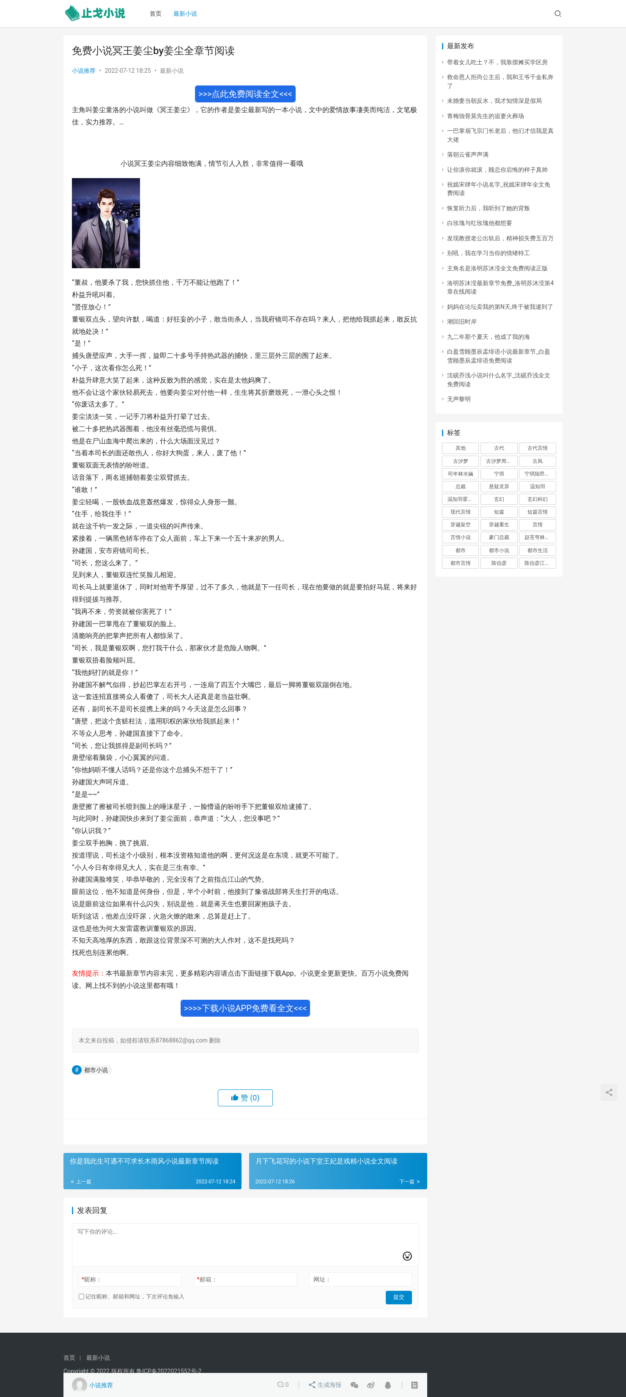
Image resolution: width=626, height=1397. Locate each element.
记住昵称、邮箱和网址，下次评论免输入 (131, 1296)
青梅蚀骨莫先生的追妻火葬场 (485, 116)
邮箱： (207, 1279)
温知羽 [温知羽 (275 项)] (537, 487)
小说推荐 (84, 70)
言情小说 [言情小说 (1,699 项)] (460, 537)
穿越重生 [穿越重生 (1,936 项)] (499, 525)
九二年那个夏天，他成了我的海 (488, 336)
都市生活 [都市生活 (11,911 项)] (537, 550)
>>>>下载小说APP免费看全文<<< (245, 1008)
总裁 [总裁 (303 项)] (461, 487)
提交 (400, 1297)
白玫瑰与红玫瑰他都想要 (479, 223)
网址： (322, 1279)
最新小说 (187, 13)
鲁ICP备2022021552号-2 (168, 1371)
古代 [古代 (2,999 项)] (499, 448)
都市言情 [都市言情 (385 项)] (460, 563)
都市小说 (96, 1070)
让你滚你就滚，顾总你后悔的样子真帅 (497, 169)
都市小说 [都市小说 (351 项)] (499, 550)
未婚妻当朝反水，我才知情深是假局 (494, 100)
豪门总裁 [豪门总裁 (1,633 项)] (499, 537)
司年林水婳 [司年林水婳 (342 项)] (460, 474)
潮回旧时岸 (462, 321)
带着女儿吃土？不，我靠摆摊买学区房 (497, 62)
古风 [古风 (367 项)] (538, 461)
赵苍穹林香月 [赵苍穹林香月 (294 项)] (539, 537)
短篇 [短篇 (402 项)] (499, 512)
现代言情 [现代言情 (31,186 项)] (460, 512)
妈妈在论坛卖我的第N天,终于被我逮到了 (500, 306)
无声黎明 (459, 399)
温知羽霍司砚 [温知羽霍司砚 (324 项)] (463, 499)
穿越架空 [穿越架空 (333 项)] (460, 525)
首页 (158, 13)
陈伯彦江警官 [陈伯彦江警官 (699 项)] (539, 563)
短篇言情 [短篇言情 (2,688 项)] (537, 512)
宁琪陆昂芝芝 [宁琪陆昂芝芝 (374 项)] (539, 474)
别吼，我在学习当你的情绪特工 (488, 253)
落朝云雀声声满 (468, 154)
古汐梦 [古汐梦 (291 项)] (460, 461)
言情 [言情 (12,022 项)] (538, 525)
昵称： (92, 1279)
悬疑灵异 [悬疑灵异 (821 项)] (499, 487)
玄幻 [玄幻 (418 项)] (499, 499)
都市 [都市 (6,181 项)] (461, 550)
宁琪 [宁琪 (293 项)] (499, 474)
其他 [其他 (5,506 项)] (461, 448)
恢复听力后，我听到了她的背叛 (488, 208)
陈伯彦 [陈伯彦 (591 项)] (499, 563)
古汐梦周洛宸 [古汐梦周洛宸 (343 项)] (501, 461)
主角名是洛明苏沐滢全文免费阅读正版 (497, 268)
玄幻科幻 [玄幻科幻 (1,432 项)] (537, 499)
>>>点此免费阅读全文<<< (245, 94)
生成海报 (325, 1385)
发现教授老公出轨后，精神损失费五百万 (500, 238)
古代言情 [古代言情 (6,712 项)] (537, 448)
